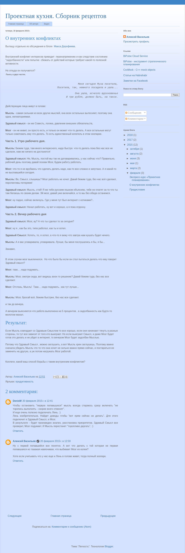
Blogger (109, 546)
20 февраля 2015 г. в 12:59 (55, 441)
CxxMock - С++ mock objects (139, 69)
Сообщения (133, 112)
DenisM (17, 401)
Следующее (15, 516)
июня (133, 158)
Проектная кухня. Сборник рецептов (55, 15)
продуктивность (25, 381)
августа (134, 153)
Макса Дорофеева (64, 46)
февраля (135, 173)
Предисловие (137, 189)
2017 (130, 139)
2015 (130, 144)
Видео (46, 24)
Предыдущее (108, 516)
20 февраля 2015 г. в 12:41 (38, 401)
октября (135, 149)
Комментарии (134, 119)
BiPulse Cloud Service (135, 56)
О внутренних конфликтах (144, 185)
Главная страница (16, 24)
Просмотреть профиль (136, 41)
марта (134, 168)
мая (132, 163)
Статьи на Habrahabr (135, 75)
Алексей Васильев (24, 441)
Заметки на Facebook (135, 80)
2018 (130, 135)
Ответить (18, 431)
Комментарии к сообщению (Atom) (71, 526)
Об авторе (33, 24)
